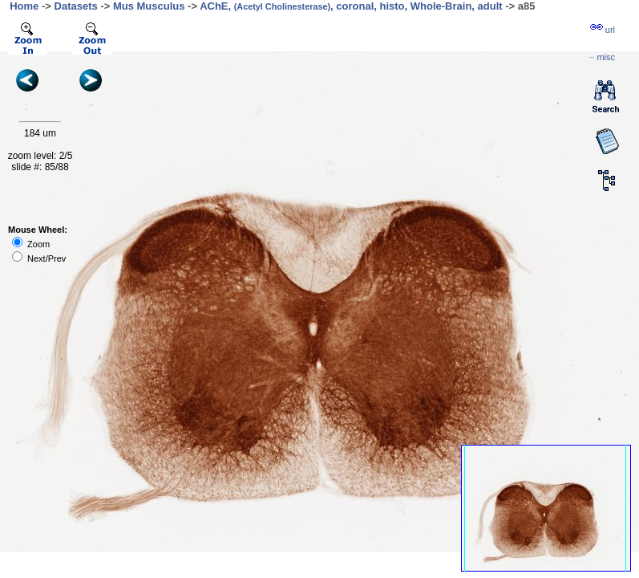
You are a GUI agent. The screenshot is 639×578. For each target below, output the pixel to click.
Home (24, 6)
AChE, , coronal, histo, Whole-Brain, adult (351, 6)
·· (602, 57)
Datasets (76, 6)
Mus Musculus (149, 6)
